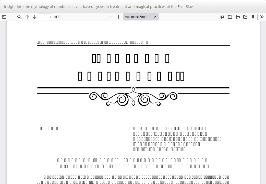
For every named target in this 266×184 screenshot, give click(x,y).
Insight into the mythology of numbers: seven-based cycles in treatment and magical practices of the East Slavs (99, 6)
